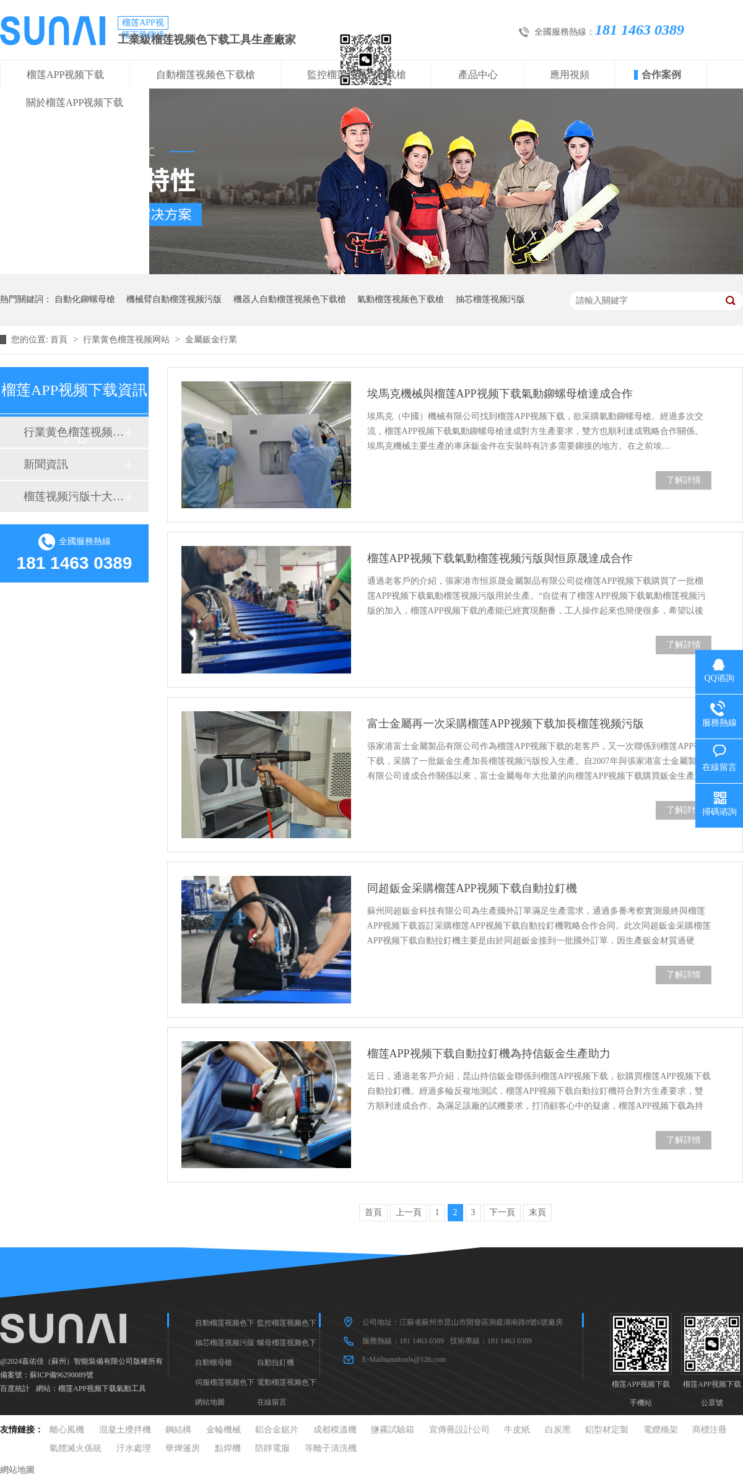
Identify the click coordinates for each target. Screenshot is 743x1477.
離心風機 (67, 1429)
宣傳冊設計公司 (459, 1429)
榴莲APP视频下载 (65, 74)
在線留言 (272, 1402)
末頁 (537, 1212)
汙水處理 (133, 1448)
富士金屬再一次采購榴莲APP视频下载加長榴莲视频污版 (505, 723)
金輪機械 (223, 1429)
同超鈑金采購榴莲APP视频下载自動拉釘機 (472, 888)
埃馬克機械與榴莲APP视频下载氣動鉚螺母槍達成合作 (500, 394)
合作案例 (661, 74)
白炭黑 (558, 1429)
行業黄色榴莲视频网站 (127, 339)
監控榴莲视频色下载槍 (356, 74)
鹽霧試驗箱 (392, 1429)
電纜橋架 (660, 1429)
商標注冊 (709, 1429)
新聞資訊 (46, 464)
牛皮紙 (517, 1429)
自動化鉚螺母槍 (84, 299)
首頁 (60, 339)
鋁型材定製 (606, 1429)
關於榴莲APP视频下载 (74, 102)
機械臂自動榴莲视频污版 (174, 299)
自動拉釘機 (275, 1362)
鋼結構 (178, 1429)
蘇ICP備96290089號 (61, 1375)
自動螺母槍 (213, 1362)
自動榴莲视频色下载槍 (205, 74)
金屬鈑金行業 (211, 339)
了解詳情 (683, 480)
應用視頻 (569, 74)
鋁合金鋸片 (276, 1429)
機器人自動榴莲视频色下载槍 (289, 299)
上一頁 (409, 1212)
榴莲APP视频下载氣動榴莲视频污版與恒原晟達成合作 (500, 558)
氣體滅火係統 (76, 1448)
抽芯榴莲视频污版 (490, 299)
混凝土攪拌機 (125, 1429)
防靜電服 (272, 1448)
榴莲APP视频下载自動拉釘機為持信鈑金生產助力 (488, 1053)
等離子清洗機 (331, 1448)
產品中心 (478, 74)
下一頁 (502, 1212)
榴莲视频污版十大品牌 (74, 496)
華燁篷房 (182, 1448)
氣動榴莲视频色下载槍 (400, 299)
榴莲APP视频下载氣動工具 (102, 1388)
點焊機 (228, 1448)
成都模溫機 (335, 1429)
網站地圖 (210, 1402)
